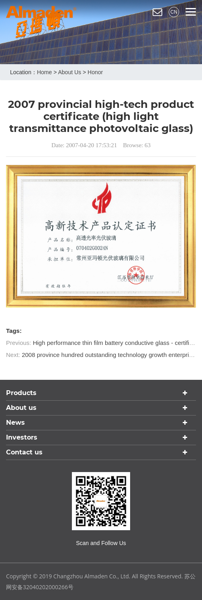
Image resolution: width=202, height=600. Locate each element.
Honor (95, 72)
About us (69, 72)
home (44, 72)
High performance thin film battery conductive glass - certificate (117, 342)
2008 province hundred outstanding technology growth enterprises (110, 354)
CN (173, 12)
